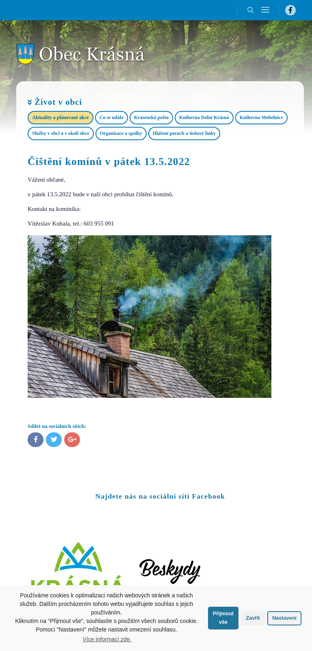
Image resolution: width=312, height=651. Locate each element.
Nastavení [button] (284, 618)
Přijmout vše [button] (223, 618)
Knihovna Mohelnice (261, 117)
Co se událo (112, 117)
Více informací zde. (107, 639)
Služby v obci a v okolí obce (60, 133)
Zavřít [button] (253, 618)
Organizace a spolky (121, 133)
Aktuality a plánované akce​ (60, 117)
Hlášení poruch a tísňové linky (184, 133)
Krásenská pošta (151, 117)
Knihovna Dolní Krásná (204, 117)
